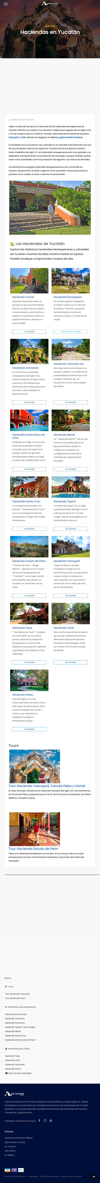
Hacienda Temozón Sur (69, 364)
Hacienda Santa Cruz (26, 501)
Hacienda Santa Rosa (15, 1014)
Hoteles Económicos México (19, 1137)
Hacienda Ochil (64, 628)
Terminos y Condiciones (15, 1176)
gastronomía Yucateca (71, 137)
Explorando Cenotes (15, 1142)
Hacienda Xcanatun (15, 1022)
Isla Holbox (10, 1150)
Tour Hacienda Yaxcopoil (17, 993)
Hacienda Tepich (65, 501)
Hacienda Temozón (14, 1018)
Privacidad (33, 1176)
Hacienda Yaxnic (23, 297)
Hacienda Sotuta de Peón (29, 561)
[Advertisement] (50, 82)
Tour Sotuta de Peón (15, 998)
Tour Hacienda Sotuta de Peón (33, 848)
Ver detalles (29, 331)
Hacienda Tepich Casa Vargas (20, 1027)
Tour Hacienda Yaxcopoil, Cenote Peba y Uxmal (47, 786)
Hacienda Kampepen (68, 297)
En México (10, 1155)
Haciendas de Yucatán (21, 119)
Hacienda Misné (64, 435)
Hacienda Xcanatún (25, 368)
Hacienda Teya (22, 628)
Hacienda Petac (22, 694)
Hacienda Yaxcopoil (67, 561)
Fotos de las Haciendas (18, 1073)
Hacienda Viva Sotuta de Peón (20, 1039)
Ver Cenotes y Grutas (70, 331)
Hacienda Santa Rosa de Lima (28, 436)
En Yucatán (10, 1146)
